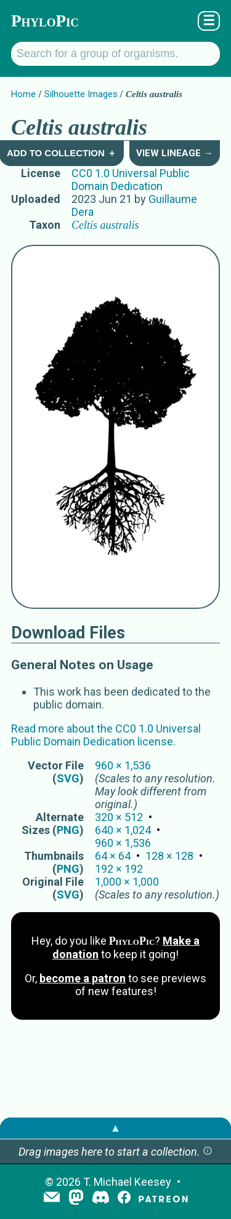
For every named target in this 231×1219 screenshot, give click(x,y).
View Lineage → (174, 153)
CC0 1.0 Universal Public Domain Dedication (130, 180)
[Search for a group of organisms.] (115, 54)
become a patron (82, 978)
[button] (208, 1151)
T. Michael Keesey (127, 1181)
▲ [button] (115, 1127)
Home (23, 94)
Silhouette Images (81, 94)
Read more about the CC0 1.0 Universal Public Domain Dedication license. (106, 735)
